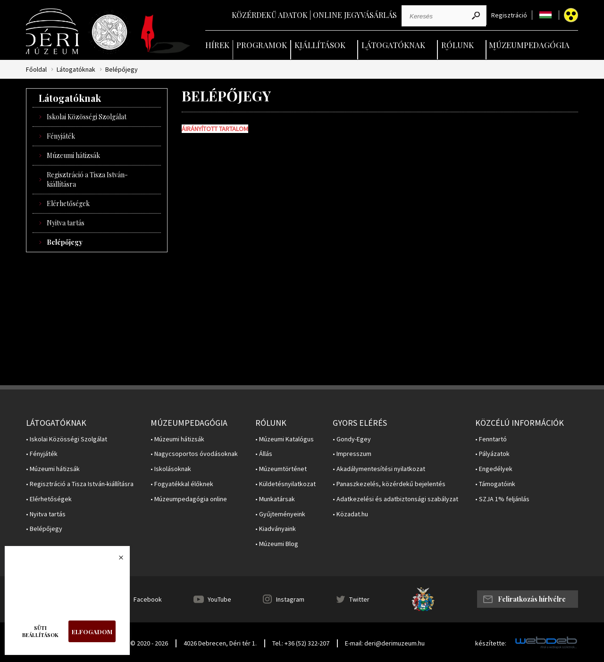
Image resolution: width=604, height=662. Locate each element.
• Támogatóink (495, 484)
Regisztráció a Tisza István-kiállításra (87, 179)
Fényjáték (61, 136)
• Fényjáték (42, 454)
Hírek (217, 45)
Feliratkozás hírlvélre (532, 599)
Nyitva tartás (65, 222)
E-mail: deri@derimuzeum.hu (385, 643)
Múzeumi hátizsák (73, 155)
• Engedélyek (493, 469)
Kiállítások (319, 45)
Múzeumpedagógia (529, 45)
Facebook (148, 599)
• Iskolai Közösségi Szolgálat (66, 439)
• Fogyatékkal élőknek (182, 484)
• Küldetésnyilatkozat (285, 484)
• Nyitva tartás (46, 514)
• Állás (263, 454)
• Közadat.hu (350, 514)
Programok (261, 45)
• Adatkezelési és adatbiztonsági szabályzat (395, 499)
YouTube (219, 599)
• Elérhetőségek (49, 499)
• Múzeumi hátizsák (53, 469)
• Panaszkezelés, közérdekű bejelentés (389, 484)
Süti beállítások (40, 631)
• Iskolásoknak (171, 469)
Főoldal (36, 70)
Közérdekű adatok (270, 14)
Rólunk (457, 45)
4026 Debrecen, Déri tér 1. (220, 643)
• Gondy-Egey (352, 439)
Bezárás (116, 560)
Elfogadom (92, 632)
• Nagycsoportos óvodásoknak (194, 454)
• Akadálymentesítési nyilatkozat (379, 469)
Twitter (359, 599)
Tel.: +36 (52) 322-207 (300, 643)
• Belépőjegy (44, 529)
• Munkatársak (275, 499)
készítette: (490, 643)
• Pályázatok (492, 454)
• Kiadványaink (275, 529)
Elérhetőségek (68, 203)
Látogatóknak (393, 45)
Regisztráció (509, 15)
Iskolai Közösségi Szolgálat (86, 116)
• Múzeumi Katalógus (284, 439)
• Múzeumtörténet (281, 469)
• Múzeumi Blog (276, 544)
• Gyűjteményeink (280, 514)
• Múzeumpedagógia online (189, 499)
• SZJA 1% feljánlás (502, 499)
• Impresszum (352, 454)
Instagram (290, 599)
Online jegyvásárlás (355, 14)
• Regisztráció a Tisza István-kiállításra (80, 484)
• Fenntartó (491, 439)
